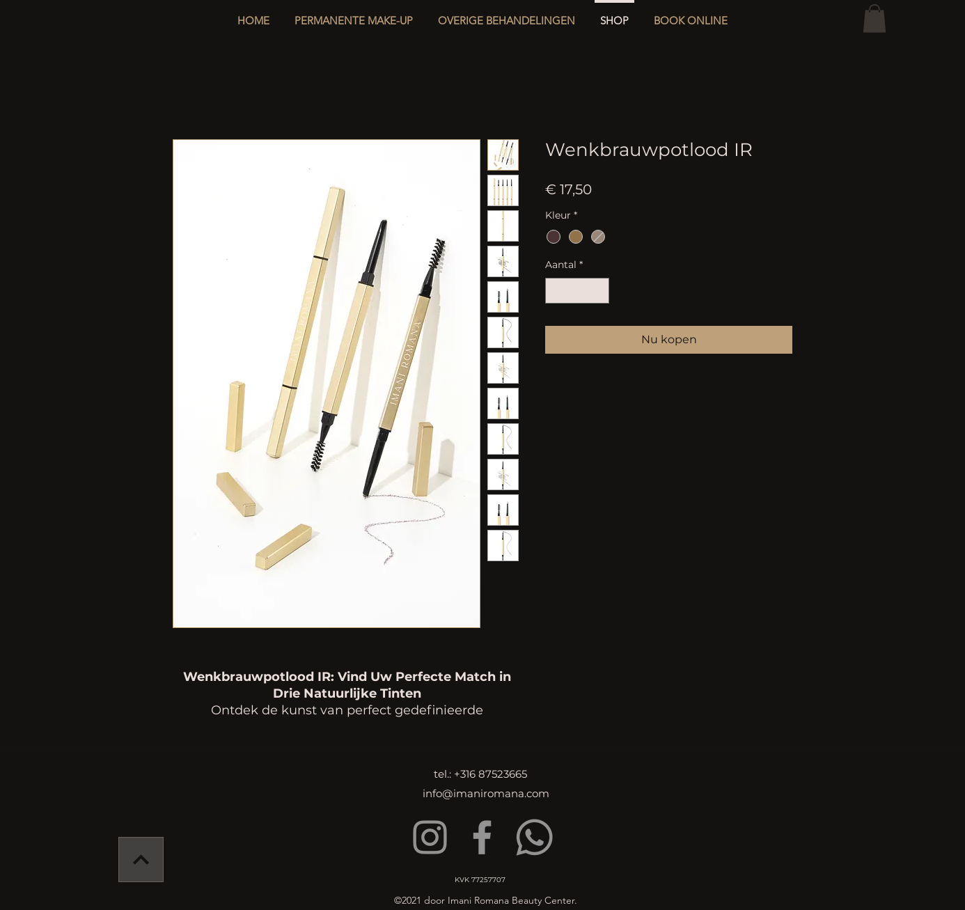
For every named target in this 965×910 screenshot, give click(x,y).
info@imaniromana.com (486, 793)
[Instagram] (430, 837)
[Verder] (141, 859)
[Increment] (598, 291)
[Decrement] (556, 291)
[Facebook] (482, 837)
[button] (506, 14)
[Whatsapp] (534, 837)
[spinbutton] (577, 291)
